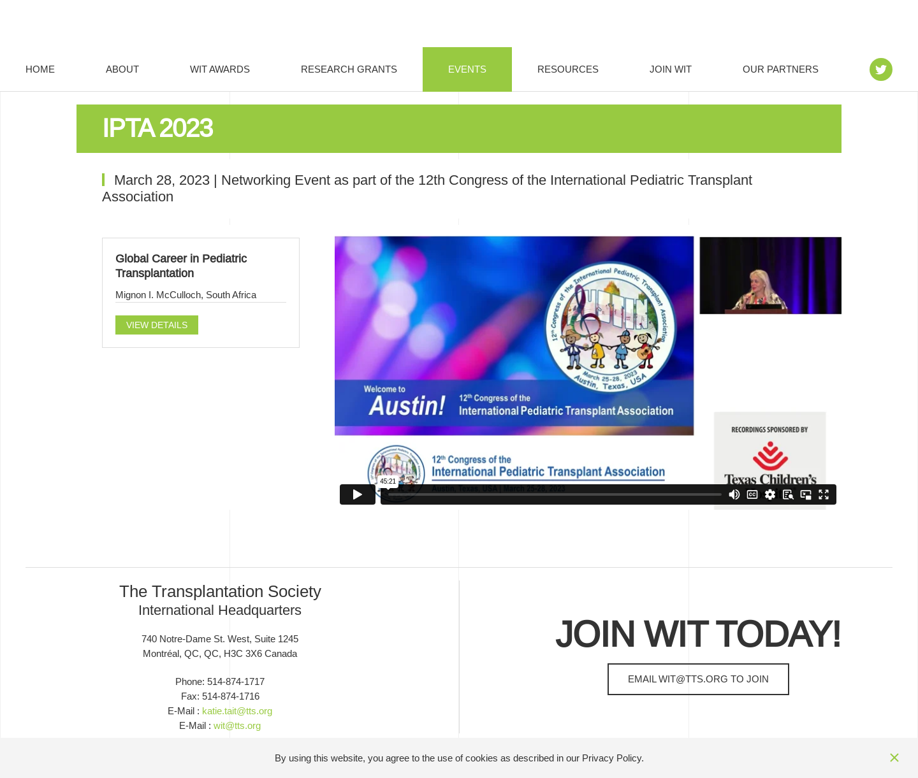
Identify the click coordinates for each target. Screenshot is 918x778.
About (122, 69)
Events (467, 69)
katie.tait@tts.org (237, 710)
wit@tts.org (237, 725)
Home (40, 69)
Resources (568, 69)
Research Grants (349, 69)
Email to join (698, 679)
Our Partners (781, 69)
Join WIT (671, 69)
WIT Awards (220, 69)
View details (156, 325)
